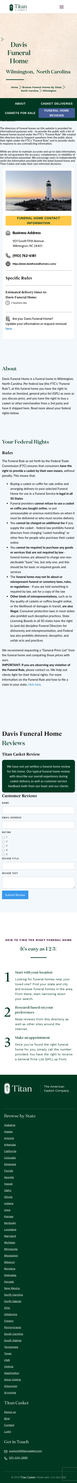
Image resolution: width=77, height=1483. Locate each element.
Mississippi (11, 1255)
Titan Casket (28, 1477)
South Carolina (13, 1333)
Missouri (9, 1262)
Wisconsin (10, 1386)
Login (7, 1431)
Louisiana (10, 1229)
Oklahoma (10, 1314)
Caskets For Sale (20, 113)
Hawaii (8, 1183)
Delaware (10, 1164)
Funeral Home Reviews (56, 113)
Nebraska (10, 1275)
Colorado (10, 1157)
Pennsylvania (12, 1327)
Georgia (9, 1177)
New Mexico (12, 1288)
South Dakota (12, 1340)
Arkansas (10, 1144)
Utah (7, 1359)
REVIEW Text (10, 873)
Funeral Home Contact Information (38, 220)
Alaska (8, 1131)
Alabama (9, 1125)
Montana (9, 1268)
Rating (6, 832)
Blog (7, 1418)
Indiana (8, 1203)
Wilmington (49, 90)
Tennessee (11, 1346)
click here (34, 684)
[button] (61, 7)
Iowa (7, 1209)
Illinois (8, 1196)
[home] (18, 7)
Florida (8, 1170)
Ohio (7, 1307)
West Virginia (12, 1379)
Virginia (8, 1366)
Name (5, 803)
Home (14, 87)
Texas (7, 1353)
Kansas (8, 1216)
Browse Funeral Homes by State (42, 87)
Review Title (10, 859)
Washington (11, 1373)
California (10, 1151)
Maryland (10, 1235)
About (20, 103)
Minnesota (10, 1249)
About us (10, 1411)
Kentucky (10, 1222)
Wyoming (10, 1392)
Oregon (9, 1320)
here (9, 329)
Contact (9, 1425)
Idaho (7, 1190)
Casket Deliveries (57, 103)
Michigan (9, 1242)
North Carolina (29, 90)
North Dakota (12, 1301)
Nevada (9, 1281)
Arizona (9, 1138)
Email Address (12, 818)
